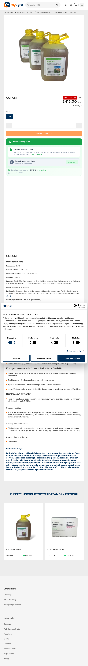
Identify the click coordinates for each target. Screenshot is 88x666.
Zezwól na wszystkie (71, 358)
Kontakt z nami (9, 576)
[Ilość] (44, 125)
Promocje (8, 522)
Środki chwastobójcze (42, 12)
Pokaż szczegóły (74, 351)
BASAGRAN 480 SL (13, 477)
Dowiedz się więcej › (36, 154)
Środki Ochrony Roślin (24, 12)
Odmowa (16, 358)
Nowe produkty (10, 527)
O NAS (6, 566)
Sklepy (6, 586)
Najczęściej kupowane (12, 532)
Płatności (7, 571)
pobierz (42, 170)
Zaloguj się (72, 162)
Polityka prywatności (12, 556)
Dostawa (7, 551)
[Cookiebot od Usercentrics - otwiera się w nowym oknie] (75, 306)
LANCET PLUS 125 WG (55, 477)
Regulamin (8, 561)
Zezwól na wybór (44, 358)
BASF (18, 193)
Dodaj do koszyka (44, 133)
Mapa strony (9, 581)
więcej (8, 223)
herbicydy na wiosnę (60, 12)
